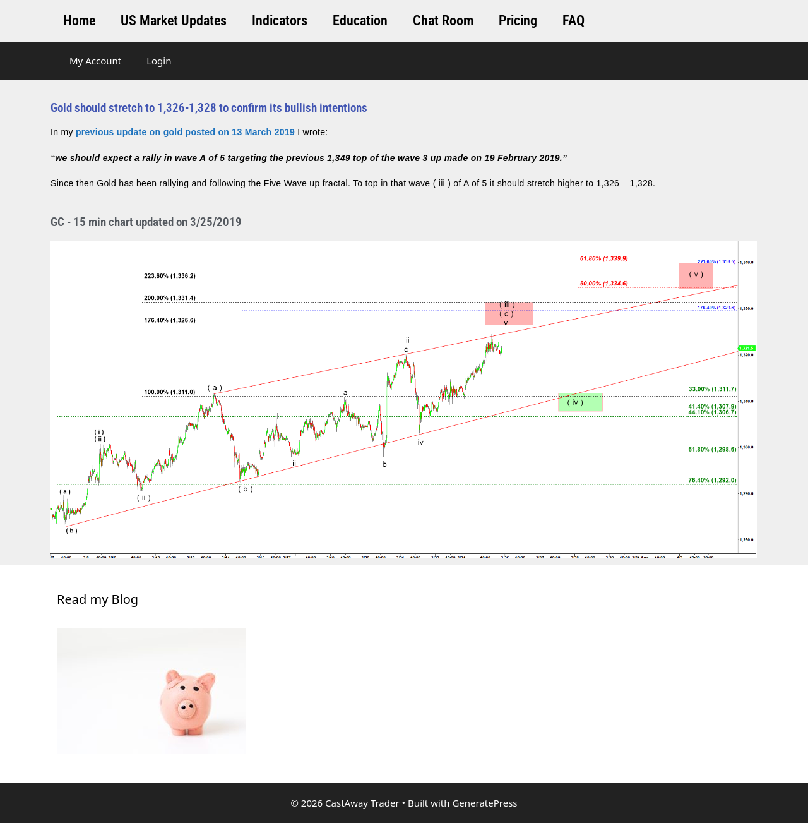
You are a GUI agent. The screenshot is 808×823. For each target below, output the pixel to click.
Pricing (518, 20)
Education (360, 20)
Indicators (279, 20)
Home (79, 20)
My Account (95, 60)
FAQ (573, 20)
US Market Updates (174, 20)
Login (158, 60)
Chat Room (443, 20)
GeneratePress (484, 802)
